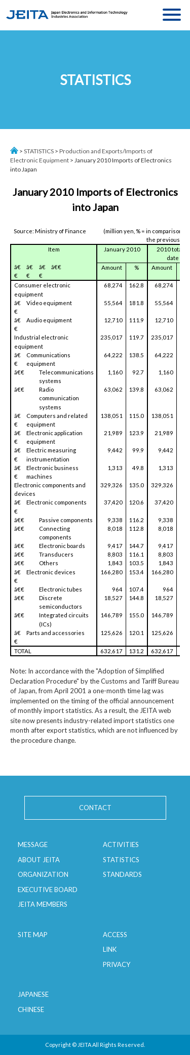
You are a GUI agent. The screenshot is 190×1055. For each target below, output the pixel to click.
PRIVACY (116, 964)
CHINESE (31, 1009)
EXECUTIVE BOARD (48, 889)
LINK (110, 949)
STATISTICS (39, 151)
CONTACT (95, 808)
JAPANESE (33, 994)
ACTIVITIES (121, 844)
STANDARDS (122, 874)
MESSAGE (33, 844)
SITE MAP (33, 935)
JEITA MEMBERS (42, 904)
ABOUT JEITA (39, 860)
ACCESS (115, 935)
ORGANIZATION (43, 874)
